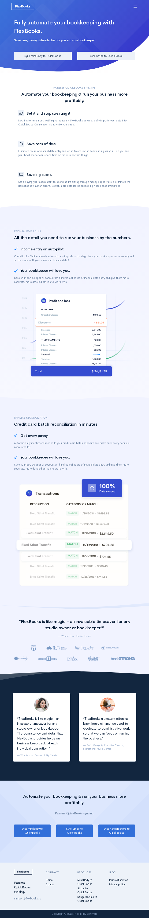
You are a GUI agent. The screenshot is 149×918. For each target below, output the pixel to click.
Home (49, 880)
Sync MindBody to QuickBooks (42, 56)
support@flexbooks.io (27, 898)
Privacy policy (117, 884)
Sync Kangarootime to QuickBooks (117, 830)
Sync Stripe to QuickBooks (106, 56)
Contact (51, 884)
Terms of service (118, 880)
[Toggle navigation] (135, 6)
